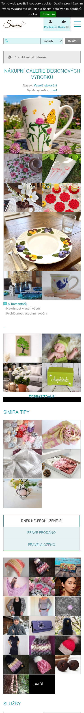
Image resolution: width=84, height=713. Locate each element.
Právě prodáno (41, 532)
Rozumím (48, 14)
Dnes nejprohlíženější (41, 521)
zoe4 (53, 90)
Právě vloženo (41, 545)
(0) (63, 27)
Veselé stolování (45, 85)
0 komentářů (17, 304)
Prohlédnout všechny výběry (26, 313)
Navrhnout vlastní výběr (23, 308)
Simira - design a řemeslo (14, 24)
